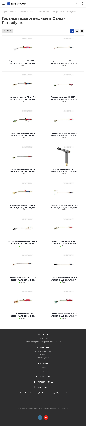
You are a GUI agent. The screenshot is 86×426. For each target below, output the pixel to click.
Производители (43, 358)
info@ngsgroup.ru (45, 387)
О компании (43, 338)
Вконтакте (40, 417)
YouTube (46, 417)
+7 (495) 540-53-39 (45, 382)
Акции (43, 371)
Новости (42, 354)
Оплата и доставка (43, 351)
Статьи (43, 367)
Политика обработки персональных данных (43, 342)
